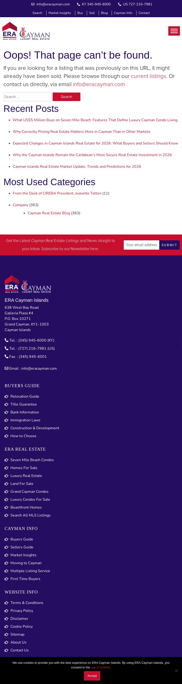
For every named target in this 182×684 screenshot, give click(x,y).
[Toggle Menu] (174, 31)
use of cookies (100, 667)
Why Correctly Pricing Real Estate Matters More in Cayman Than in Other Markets (81, 131)
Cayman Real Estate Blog (49, 213)
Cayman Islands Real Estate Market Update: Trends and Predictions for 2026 (77, 166)
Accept (92, 675)
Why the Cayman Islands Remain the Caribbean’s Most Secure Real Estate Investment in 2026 (92, 155)
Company (20, 205)
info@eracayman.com (99, 84)
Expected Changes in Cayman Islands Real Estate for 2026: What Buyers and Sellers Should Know (95, 143)
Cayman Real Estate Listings (55, 241)
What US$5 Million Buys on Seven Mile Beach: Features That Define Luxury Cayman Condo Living (95, 120)
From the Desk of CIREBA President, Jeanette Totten (57, 193)
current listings (148, 76)
